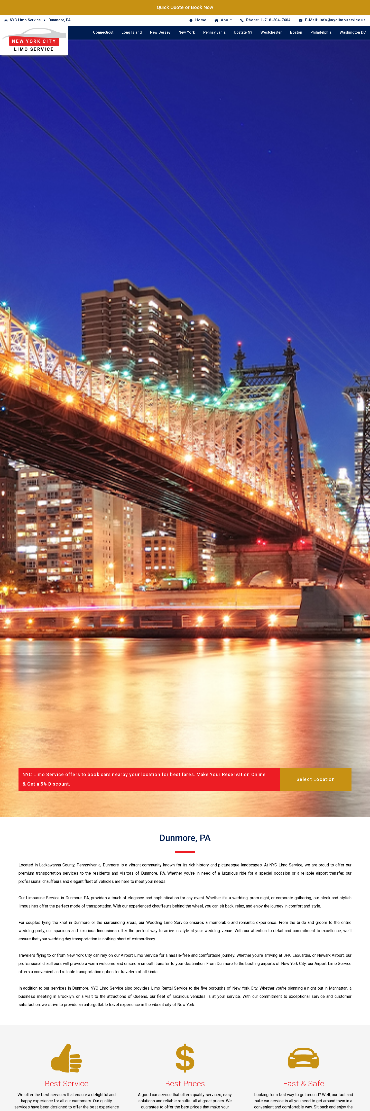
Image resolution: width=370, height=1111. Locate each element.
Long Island (132, 32)
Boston (296, 32)
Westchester (271, 32)
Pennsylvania (214, 32)
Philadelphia (320, 32)
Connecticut (103, 32)
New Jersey (160, 32)
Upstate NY (243, 32)
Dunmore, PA (60, 20)
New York (187, 32)
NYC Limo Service (25, 20)
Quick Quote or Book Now (185, 7)
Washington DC (353, 32)
